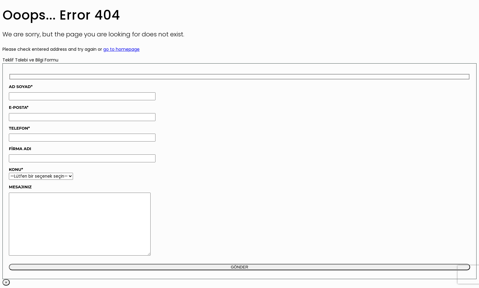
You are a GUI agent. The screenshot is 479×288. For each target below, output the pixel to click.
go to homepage (121, 49)
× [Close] (6, 282)
